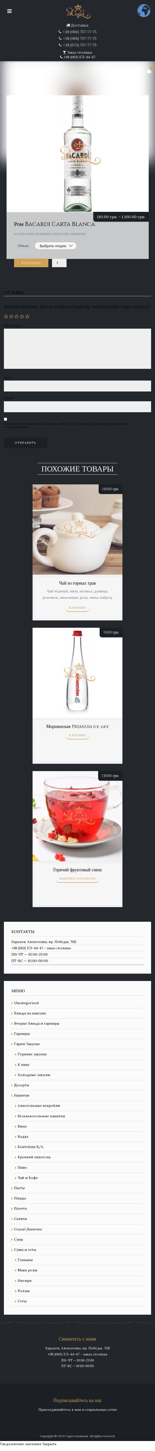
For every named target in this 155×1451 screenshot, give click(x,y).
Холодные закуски (34, 1075)
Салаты (20, 1218)
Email (9, 398)
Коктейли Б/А (30, 1147)
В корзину (31, 263)
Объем (23, 245)
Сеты (22, 1301)
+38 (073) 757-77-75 (79, 45)
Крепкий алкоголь (52, 234)
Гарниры (22, 1033)
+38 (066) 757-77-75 (79, 31)
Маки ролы (27, 1270)
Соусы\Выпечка (28, 1229)
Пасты (19, 1188)
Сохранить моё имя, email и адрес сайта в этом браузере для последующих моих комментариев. (67, 425)
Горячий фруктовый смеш (77, 870)
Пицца (20, 1198)
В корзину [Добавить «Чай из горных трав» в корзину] (77, 608)
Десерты (21, 1085)
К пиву (23, 1064)
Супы (18, 1239)
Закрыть (49, 1444)
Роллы (24, 1291)
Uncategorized (26, 1003)
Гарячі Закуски (27, 1044)
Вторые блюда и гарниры (36, 1023)
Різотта (20, 1208)
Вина (22, 1126)
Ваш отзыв (13, 325)
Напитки (78, 234)
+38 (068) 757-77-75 (79, 38)
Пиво (22, 1167)
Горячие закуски (32, 1054)
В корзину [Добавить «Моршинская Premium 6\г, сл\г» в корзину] (77, 735)
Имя (8, 377)
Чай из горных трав (77, 583)
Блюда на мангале (30, 1013)
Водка (23, 1136)
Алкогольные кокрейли (39, 1105)
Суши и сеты (25, 1249)
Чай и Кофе (28, 1178)
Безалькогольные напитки (41, 1116)
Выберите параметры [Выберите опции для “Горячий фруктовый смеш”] (77, 879)
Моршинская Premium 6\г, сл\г (77, 727)
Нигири (25, 1280)
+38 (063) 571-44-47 (79, 57)
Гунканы (25, 1260)
